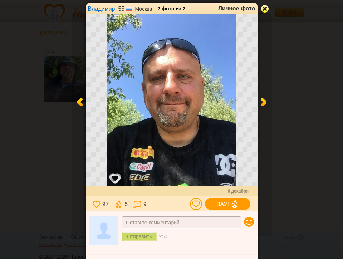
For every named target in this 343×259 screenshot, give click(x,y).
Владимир (101, 9)
